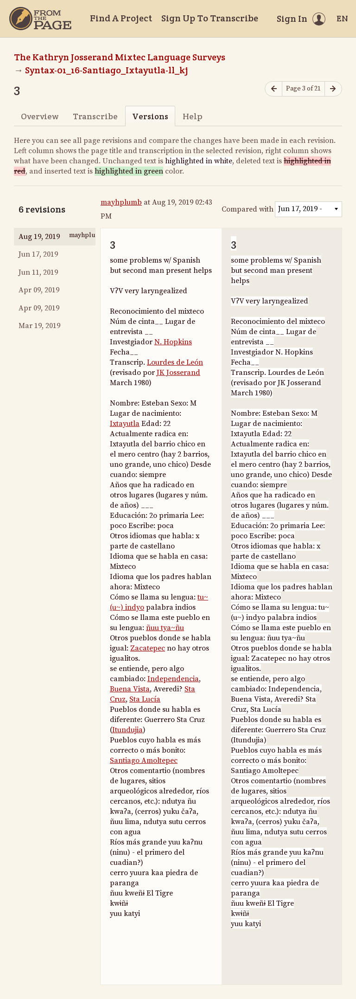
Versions (150, 116)
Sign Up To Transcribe (209, 18)
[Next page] (333, 89)
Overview (39, 116)
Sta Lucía (144, 699)
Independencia (173, 678)
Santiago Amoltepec (144, 760)
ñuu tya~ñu (165, 627)
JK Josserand (178, 372)
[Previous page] (273, 89)
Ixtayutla (125, 423)
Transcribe (95, 116)
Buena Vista (130, 689)
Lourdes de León (175, 362)
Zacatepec (147, 648)
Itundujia (127, 730)
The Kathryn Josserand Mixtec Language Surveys (119, 57)
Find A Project (121, 18)
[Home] (40, 18)
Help (193, 116)
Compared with (247, 209)
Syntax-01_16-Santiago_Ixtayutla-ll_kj (106, 70)
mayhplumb (121, 202)
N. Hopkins (173, 342)
